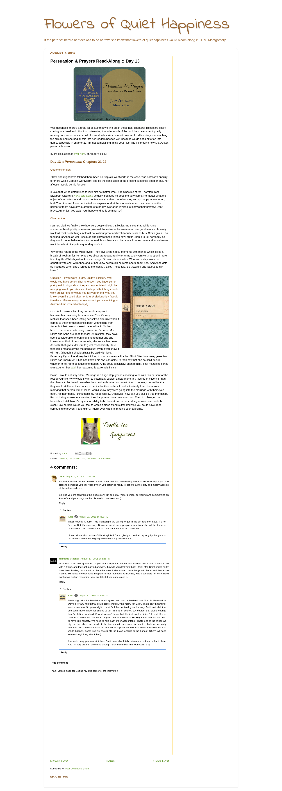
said (73, 367)
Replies (67, 510)
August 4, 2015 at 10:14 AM (80, 476)
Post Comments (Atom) (77, 768)
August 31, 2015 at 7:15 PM (94, 595)
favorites (91, 458)
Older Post (161, 761)
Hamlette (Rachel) (69, 558)
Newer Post (59, 761)
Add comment (60, 662)
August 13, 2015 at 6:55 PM (95, 558)
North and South (83, 195)
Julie (62, 476)
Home (110, 761)
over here (79, 153)
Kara (70, 516)
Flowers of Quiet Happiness (137, 24)
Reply (62, 503)
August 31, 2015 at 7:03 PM (94, 516)
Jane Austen (103, 458)
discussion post (77, 458)
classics (63, 458)
